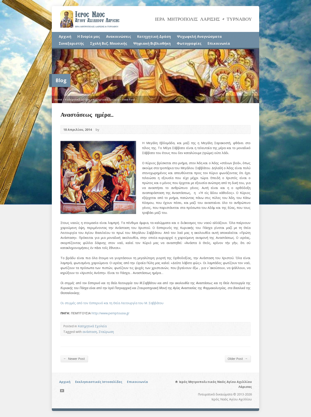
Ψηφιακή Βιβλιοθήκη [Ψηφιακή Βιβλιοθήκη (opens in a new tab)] (152, 43)
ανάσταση (90, 332)
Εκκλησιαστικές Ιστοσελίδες (98, 382)
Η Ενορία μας (88, 36)
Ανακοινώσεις (118, 36)
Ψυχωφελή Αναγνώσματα (199, 36)
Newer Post (74, 358)
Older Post (238, 358)
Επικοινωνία (219, 43)
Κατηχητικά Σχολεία (106, 99)
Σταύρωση (106, 332)
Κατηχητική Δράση (154, 36)
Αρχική (65, 36)
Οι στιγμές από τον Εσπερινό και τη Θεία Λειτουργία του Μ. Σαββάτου (111, 303)
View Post (128, 99)
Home (58, 99)
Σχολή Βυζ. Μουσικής (108, 43)
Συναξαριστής (71, 43)
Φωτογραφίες (189, 43)
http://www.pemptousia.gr (110, 313)
